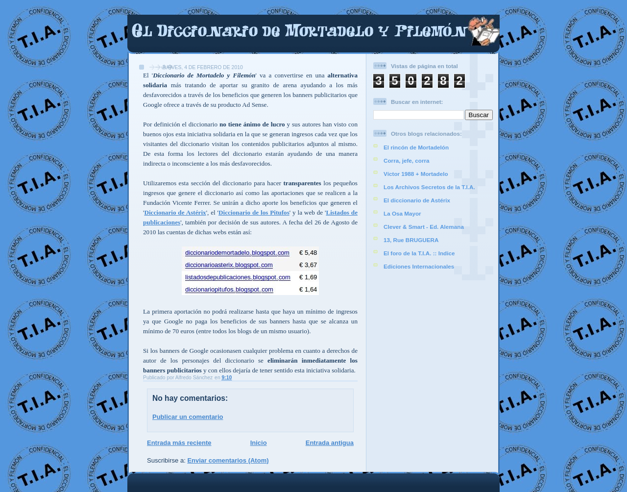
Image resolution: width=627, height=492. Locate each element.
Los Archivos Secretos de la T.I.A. (429, 187)
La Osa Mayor (402, 213)
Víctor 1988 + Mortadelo (416, 174)
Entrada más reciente (179, 442)
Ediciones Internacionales (419, 266)
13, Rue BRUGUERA (411, 240)
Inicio (258, 442)
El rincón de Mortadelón (416, 147)
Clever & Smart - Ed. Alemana (424, 226)
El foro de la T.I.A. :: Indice (419, 253)
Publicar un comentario (187, 416)
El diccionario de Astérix (417, 200)
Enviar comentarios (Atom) (227, 460)
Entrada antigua (330, 442)
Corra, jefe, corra (407, 160)
